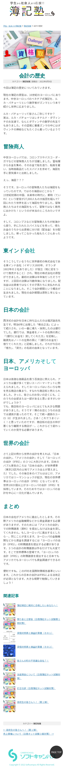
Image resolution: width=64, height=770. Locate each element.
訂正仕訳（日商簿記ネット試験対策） (36, 688)
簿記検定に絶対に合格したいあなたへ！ (37, 605)
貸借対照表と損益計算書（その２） (35, 646)
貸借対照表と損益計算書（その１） (35, 633)
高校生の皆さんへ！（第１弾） (33, 702)
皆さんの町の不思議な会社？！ (33, 660)
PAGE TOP (56, 752)
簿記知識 (27, 26)
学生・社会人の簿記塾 (12, 26)
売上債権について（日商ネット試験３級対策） (28, 733)
